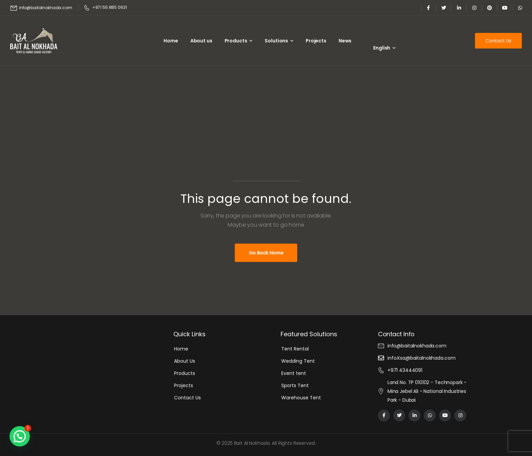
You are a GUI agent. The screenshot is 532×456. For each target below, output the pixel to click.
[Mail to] (41, 8)
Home (171, 40)
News (345, 40)
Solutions (276, 40)
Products (236, 40)
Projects (316, 40)
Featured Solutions (309, 334)
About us (201, 40)
